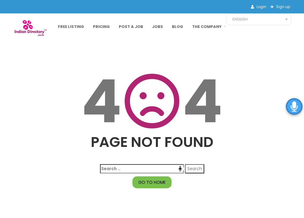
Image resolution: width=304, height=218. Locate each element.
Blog (177, 26)
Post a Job (131, 26)
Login (261, 6)
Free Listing (71, 26)
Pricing (101, 26)
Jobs (157, 26)
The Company (207, 26)
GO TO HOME (152, 182)
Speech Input (180, 169)
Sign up (282, 6)
